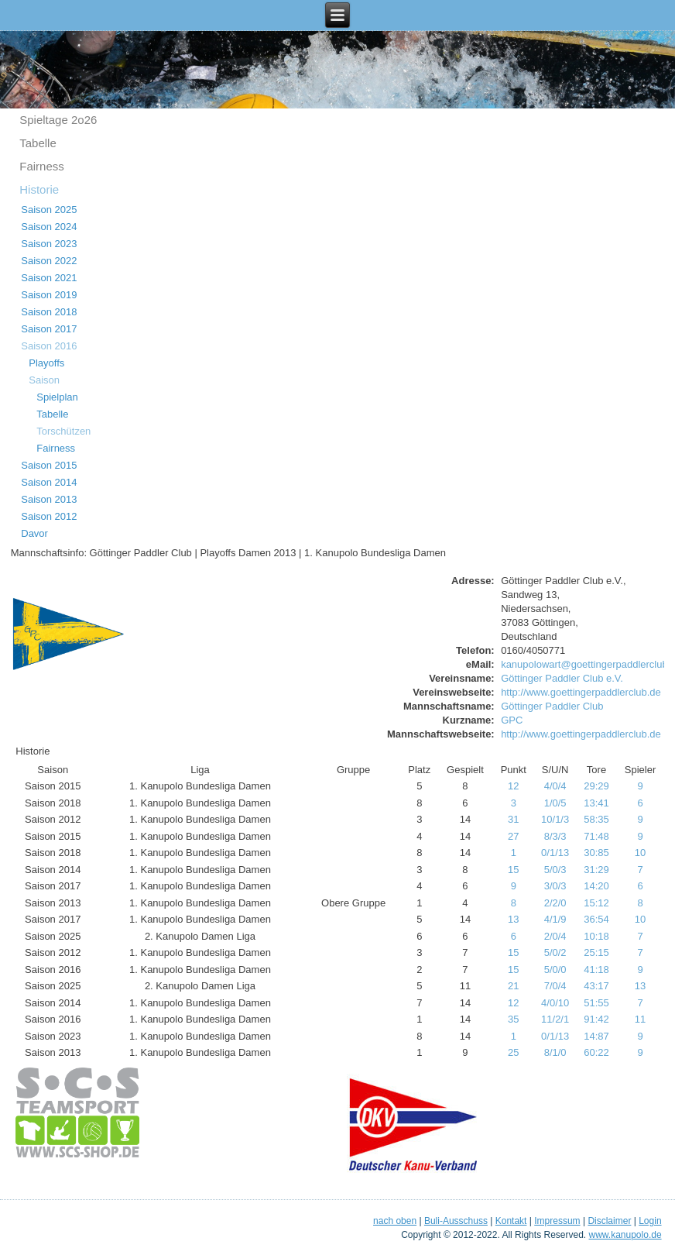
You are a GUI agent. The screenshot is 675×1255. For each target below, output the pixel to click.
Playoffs (46, 363)
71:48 (596, 836)
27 (513, 836)
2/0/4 (555, 936)
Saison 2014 (49, 482)
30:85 (596, 852)
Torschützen (63, 431)
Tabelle (38, 143)
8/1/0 (555, 1052)
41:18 (596, 969)
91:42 (596, 1019)
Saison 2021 (49, 278)
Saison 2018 (49, 312)
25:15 (596, 952)
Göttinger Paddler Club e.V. (562, 678)
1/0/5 (555, 803)
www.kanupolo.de (625, 1234)
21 (513, 986)
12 (513, 786)
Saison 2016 (49, 346)
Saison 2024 (49, 226)
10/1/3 (555, 819)
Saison (44, 380)
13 (513, 919)
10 (640, 852)
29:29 (596, 786)
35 (513, 1019)
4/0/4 (555, 786)
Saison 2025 (49, 209)
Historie (39, 189)
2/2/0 (555, 903)
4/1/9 (555, 919)
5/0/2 (555, 952)
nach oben (394, 1220)
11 (640, 1019)
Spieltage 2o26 (58, 119)
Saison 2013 (49, 499)
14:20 (596, 886)
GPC (512, 720)
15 (513, 869)
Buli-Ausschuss (456, 1220)
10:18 (596, 936)
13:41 (596, 803)
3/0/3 (555, 886)
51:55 (596, 1003)
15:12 (596, 903)
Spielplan (57, 397)
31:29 (596, 869)
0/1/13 (555, 852)
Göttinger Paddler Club (552, 706)
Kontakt (511, 1220)
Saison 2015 (49, 465)
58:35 (596, 819)
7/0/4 (555, 986)
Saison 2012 (49, 516)
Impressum (557, 1220)
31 (513, 819)
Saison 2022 (49, 260)
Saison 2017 (49, 329)
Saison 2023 (49, 243)
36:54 (596, 919)
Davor (34, 533)
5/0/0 (555, 969)
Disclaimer (609, 1220)
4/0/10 (555, 1003)
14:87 (596, 1036)
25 (513, 1052)
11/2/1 (555, 1019)
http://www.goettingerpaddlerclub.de (581, 692)
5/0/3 (555, 869)
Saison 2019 (49, 295)
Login (650, 1220)
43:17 (596, 986)
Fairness (41, 166)
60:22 (596, 1052)
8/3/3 (555, 836)
